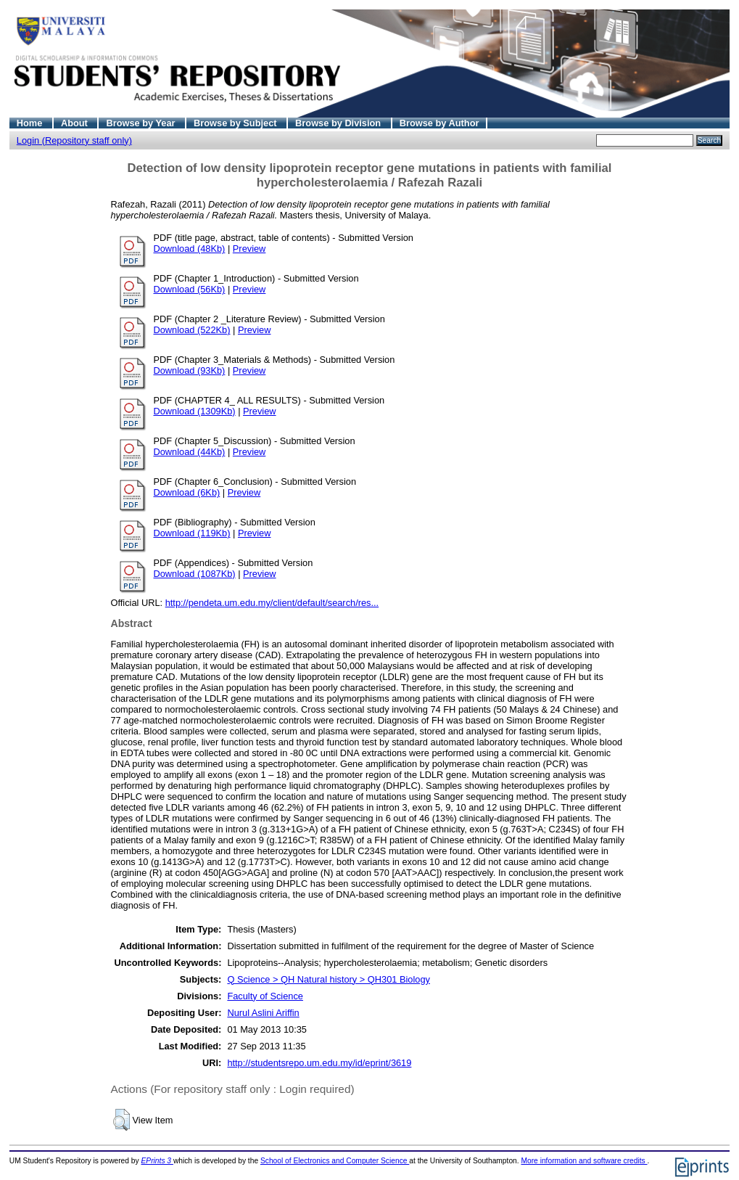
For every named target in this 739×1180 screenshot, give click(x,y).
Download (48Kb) (190, 248)
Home (31, 123)
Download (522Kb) (192, 329)
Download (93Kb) (190, 370)
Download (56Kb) (190, 289)
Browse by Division (339, 123)
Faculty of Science (265, 996)
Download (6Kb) (187, 492)
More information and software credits (584, 1161)
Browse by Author (439, 123)
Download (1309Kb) (195, 411)
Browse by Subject (236, 123)
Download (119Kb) (192, 533)
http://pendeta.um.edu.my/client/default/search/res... (272, 602)
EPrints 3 (157, 1161)
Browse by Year (142, 123)
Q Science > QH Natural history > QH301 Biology (328, 979)
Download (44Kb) (190, 451)
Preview (249, 248)
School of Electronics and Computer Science (334, 1161)
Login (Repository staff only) (74, 140)
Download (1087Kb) (195, 573)
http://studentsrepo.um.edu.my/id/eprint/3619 (319, 1062)
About (76, 123)
